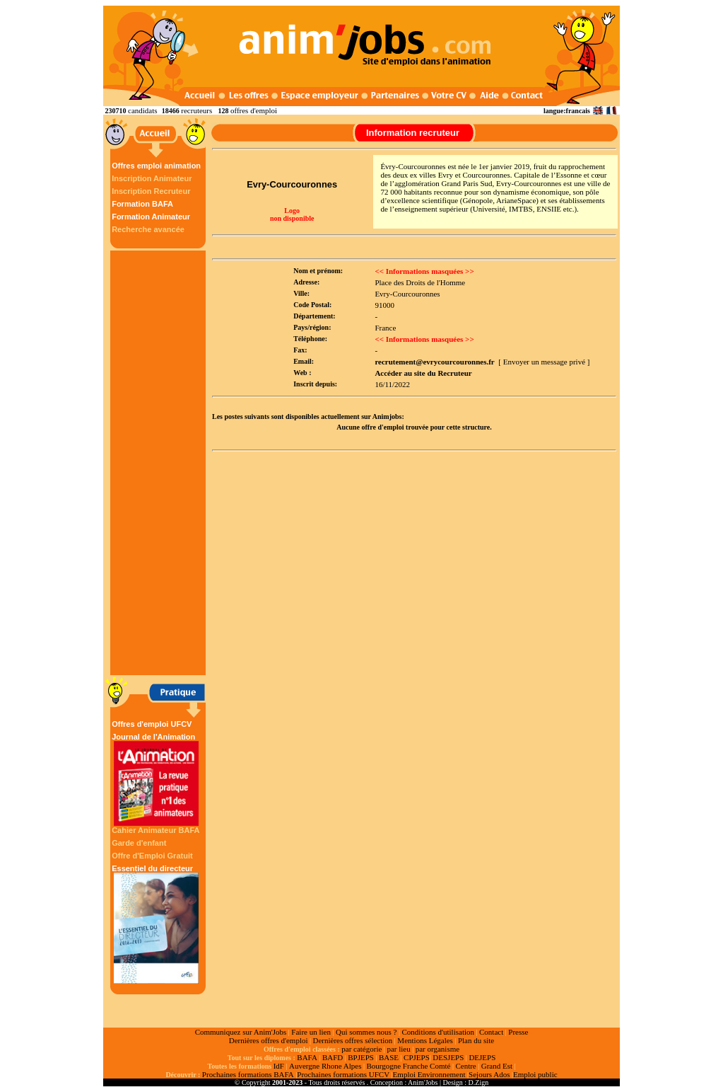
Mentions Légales (425, 1040)
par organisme (437, 1049)
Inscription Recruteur (151, 191)
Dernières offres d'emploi (268, 1040)
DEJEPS (482, 1057)
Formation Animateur (151, 216)
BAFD (332, 1057)
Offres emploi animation (156, 165)
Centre (465, 1066)
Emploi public (535, 1074)
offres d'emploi (253, 110)
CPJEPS (417, 1057)
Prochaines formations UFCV (343, 1074)
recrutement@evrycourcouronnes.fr (434, 361)
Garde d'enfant (139, 843)
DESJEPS (448, 1057)
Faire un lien (311, 1032)
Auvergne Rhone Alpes (325, 1066)
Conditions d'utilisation (437, 1032)
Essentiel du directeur (156, 924)
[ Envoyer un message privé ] (543, 361)
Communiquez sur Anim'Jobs (241, 1032)
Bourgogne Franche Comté (408, 1066)
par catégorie (361, 1049)
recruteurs (196, 110)
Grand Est (496, 1066)
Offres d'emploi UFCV (152, 724)
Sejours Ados (489, 1074)
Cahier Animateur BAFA (155, 830)
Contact (491, 1032)
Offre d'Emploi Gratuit (152, 855)
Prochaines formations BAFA (248, 1074)
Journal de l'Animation (156, 779)
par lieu (398, 1049)
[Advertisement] (159, 463)
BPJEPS (361, 1057)
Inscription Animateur (152, 178)
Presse (518, 1032)
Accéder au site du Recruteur (423, 373)
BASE (389, 1057)
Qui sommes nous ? (366, 1032)
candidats (143, 110)
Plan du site (476, 1040)
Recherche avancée (148, 229)
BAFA (307, 1057)
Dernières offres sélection (353, 1040)
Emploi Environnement (429, 1074)
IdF (279, 1066)
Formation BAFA (142, 204)
